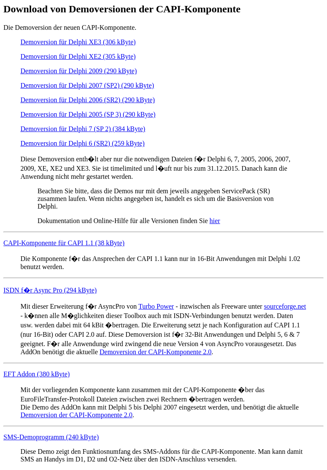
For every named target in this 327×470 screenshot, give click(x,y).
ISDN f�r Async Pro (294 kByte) (50, 290)
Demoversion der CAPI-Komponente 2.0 (156, 351)
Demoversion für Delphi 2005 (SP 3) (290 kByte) (87, 114)
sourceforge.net (285, 306)
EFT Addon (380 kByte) (36, 374)
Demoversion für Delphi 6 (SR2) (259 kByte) (82, 143)
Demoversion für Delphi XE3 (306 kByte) (78, 42)
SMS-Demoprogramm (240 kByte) (51, 437)
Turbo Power (156, 306)
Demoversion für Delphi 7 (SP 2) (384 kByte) (82, 128)
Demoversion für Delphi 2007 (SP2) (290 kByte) (87, 85)
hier (214, 220)
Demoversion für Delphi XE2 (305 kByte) (78, 56)
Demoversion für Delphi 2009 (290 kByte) (78, 71)
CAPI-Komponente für (35, 242)
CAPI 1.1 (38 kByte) (96, 242)
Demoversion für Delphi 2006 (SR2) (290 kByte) (87, 99)
